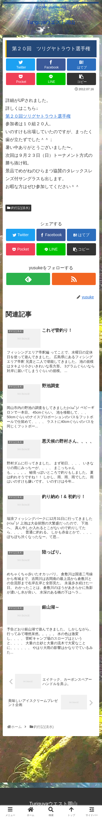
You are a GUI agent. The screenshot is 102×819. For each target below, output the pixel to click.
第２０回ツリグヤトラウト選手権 (38, 116)
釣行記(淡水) (18, 208)
